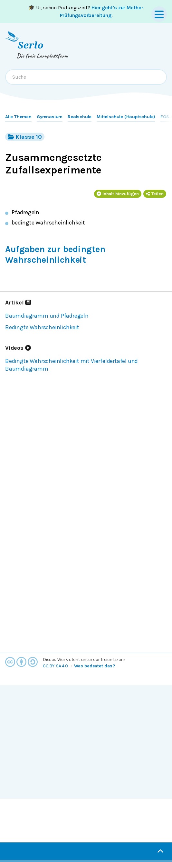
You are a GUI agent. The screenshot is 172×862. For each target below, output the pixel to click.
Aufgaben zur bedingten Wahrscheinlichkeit (55, 254)
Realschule (79, 116)
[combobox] (86, 77)
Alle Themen (18, 116)
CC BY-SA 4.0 (55, 666)
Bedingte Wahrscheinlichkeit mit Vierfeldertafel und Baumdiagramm (71, 364)
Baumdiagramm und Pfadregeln (47, 315)
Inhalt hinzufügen (118, 194)
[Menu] (159, 14)
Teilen (155, 194)
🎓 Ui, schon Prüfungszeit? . (86, 11)
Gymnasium (49, 116)
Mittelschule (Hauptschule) (126, 116)
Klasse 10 (25, 136)
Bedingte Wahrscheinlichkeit (42, 327)
